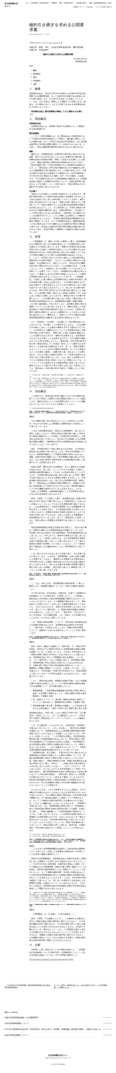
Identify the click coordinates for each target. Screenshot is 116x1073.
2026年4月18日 (107, 1035)
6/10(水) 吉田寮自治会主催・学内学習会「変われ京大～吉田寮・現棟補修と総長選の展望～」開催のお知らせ (52, 1029)
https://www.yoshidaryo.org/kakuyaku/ (43, 408)
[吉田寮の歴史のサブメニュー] (86, 2)
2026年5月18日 (107, 1023)
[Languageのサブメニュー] (93, 6)
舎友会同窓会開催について (16, 1035)
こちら (54, 42)
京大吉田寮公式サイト (58, 1055)
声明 (48, 34)
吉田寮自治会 (37, 34)
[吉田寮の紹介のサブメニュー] (74, 2)
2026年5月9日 (107, 1029)
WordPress (62, 1064)
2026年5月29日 (107, 1017)
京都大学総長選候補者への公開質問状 (21, 1017)
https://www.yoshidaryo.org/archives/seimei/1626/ (51, 959)
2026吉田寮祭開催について (16, 1023)
